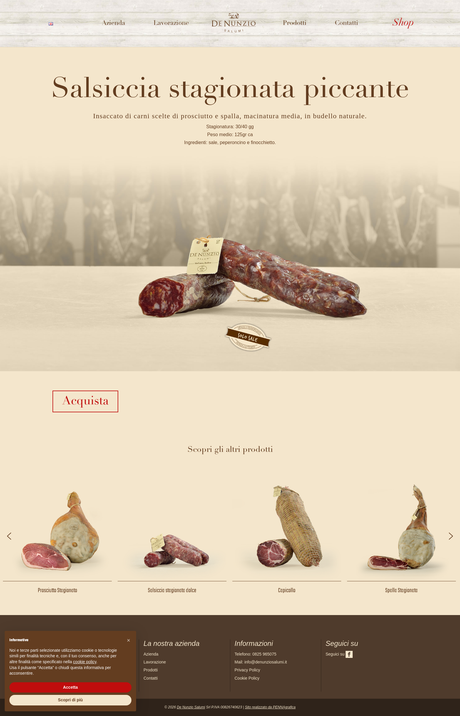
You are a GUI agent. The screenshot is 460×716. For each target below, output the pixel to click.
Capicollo (286, 590)
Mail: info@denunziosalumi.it (261, 662)
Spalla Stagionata (401, 590)
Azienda (113, 23)
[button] (9, 536)
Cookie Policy (247, 678)
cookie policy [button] (84, 661)
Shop (403, 23)
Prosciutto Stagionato (57, 590)
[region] (230, 536)
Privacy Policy (247, 670)
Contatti (346, 23)
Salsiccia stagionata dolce (172, 590)
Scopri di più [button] (70, 700)
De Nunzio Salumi (191, 707)
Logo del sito (236, 16)
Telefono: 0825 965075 (255, 654)
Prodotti (295, 23)
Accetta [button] (70, 687)
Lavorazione (171, 23)
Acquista (85, 401)
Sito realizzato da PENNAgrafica (270, 707)
